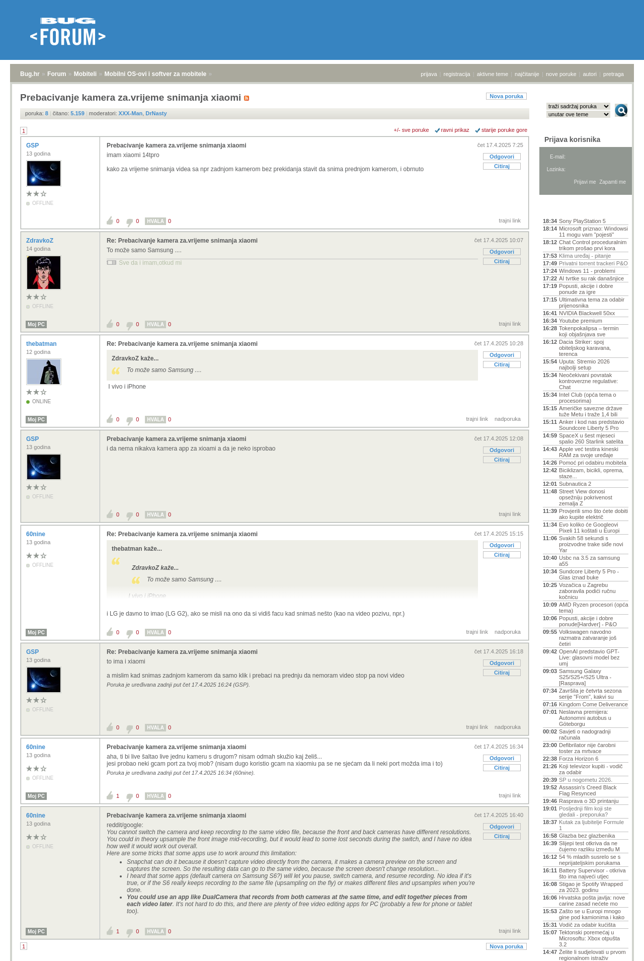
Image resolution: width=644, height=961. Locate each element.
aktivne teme (492, 74)
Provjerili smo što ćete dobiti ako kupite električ (593, 514)
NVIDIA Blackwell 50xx (587, 313)
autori (590, 74)
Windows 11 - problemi (587, 271)
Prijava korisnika (572, 139)
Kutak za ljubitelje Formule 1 (591, 825)
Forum (56, 74)
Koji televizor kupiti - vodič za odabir (591, 769)
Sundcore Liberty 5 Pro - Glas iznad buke (589, 574)
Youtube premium (580, 321)
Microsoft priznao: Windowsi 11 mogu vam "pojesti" (593, 232)
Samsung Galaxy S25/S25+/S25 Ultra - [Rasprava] (585, 677)
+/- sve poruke (411, 130)
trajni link (510, 220)
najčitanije (527, 74)
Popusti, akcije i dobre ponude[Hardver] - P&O (588, 621)
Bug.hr (30, 74)
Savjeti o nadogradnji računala (585, 734)
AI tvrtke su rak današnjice (591, 278)
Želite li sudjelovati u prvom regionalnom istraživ (592, 955)
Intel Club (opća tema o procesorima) (587, 398)
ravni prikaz (455, 130)
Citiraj (502, 166)
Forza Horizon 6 (578, 759)
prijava (429, 74)
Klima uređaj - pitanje (585, 256)
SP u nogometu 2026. (585, 780)
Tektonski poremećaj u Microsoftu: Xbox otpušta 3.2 (589, 938)
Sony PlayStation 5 (582, 221)
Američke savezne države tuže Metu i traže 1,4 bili (590, 411)
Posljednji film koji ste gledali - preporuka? (585, 811)
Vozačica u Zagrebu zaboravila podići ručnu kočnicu (587, 591)
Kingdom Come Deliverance (593, 704)
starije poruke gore (504, 130)
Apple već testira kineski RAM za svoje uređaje (588, 452)
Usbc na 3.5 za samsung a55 (589, 561)
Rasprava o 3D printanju (589, 801)
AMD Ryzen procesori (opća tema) (593, 608)
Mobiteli (85, 74)
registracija (457, 74)
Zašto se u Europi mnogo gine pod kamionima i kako (591, 914)
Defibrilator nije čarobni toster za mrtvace (587, 748)
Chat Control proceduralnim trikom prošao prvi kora (593, 245)
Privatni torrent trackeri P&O (593, 263)
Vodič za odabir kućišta (587, 925)
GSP (33, 145)
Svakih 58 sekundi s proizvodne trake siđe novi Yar (591, 544)
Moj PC (36, 324)
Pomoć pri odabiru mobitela (592, 463)
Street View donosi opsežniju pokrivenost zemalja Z (585, 497)
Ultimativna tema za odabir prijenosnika (591, 303)
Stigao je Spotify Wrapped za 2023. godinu (591, 887)
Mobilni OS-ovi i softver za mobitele (155, 74)
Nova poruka (506, 96)
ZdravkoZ (40, 240)
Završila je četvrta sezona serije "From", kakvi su (590, 694)
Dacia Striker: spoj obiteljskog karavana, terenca (585, 348)
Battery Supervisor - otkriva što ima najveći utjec (592, 873)
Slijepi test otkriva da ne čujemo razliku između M (589, 846)
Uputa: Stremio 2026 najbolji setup (584, 364)
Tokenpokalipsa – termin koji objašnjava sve (589, 331)
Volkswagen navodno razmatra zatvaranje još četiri (587, 638)
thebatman (42, 343)
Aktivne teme (566, 207)
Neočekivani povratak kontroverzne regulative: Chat (588, 381)
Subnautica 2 (575, 484)
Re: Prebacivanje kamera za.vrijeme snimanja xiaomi (182, 240)
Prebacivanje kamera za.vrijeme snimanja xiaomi (177, 145)
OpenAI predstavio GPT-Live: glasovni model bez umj (589, 657)
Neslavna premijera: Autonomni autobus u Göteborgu (585, 718)
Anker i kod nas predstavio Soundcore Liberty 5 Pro (591, 425)
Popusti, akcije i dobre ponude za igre (586, 289)
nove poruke (561, 74)
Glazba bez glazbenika (587, 836)
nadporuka (508, 419)
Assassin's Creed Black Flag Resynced (588, 790)
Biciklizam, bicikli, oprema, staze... (591, 473)
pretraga (613, 74)
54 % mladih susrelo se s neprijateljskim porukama (589, 860)
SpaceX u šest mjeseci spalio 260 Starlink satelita (591, 438)
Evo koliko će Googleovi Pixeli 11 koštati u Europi (589, 528)
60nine (36, 534)
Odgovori (502, 157)
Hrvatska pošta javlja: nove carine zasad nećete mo (592, 901)
